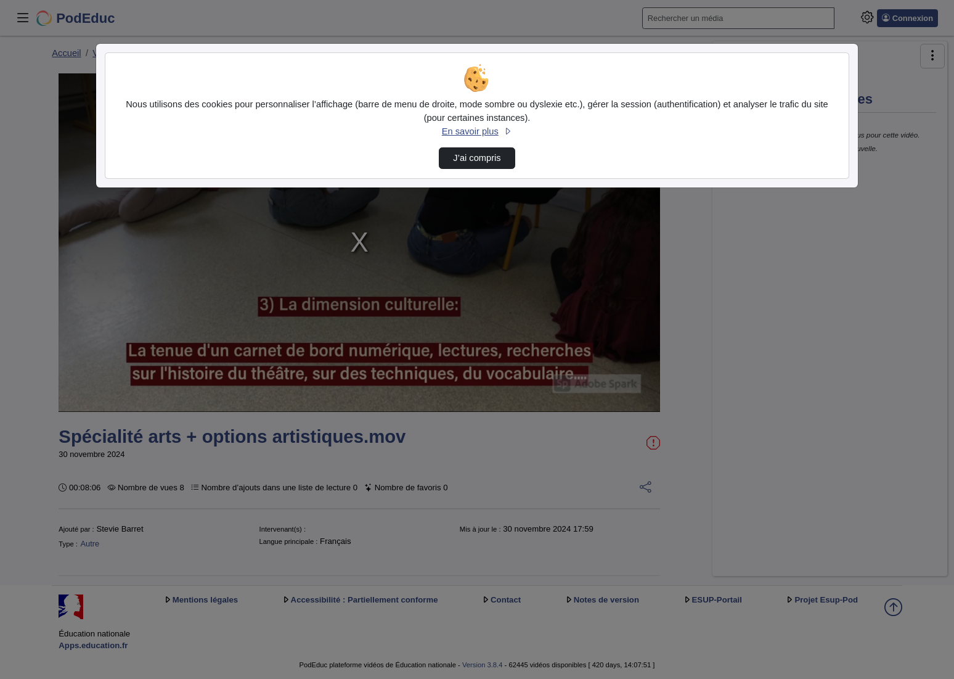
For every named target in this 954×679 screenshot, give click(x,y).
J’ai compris (476, 158)
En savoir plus (477, 131)
